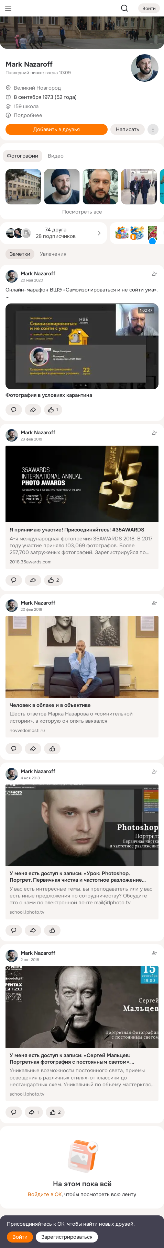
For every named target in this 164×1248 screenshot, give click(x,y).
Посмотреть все (82, 211)
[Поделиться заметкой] (33, 409)
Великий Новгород (37, 87)
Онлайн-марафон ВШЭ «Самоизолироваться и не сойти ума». (82, 289)
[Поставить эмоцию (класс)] (53, 409)
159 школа (26, 106)
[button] (22, 156)
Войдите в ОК (45, 1194)
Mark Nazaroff (29, 64)
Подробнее (28, 115)
